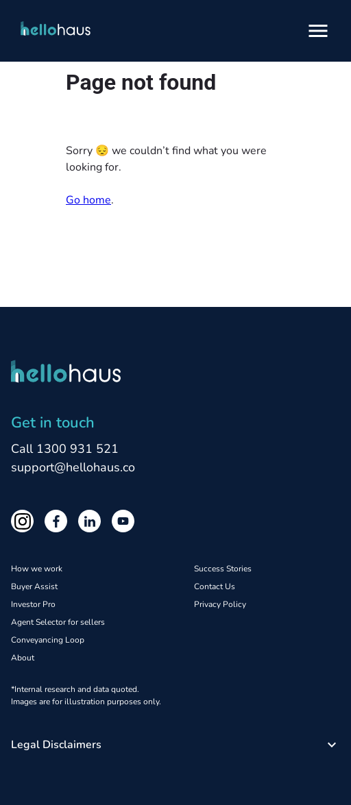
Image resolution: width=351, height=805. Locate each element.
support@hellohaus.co (73, 467)
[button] (175, 744)
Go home (88, 200)
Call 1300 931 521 (65, 449)
